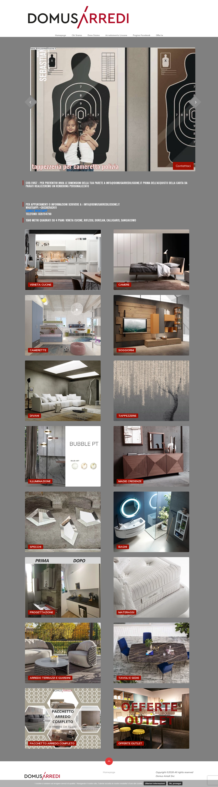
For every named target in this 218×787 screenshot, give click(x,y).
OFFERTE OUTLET (130, 743)
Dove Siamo (94, 35)
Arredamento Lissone (116, 35)
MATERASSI (126, 612)
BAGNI (122, 546)
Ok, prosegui (175, 783)
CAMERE (123, 284)
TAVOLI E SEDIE (128, 678)
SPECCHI (35, 546)
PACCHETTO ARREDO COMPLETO (52, 743)
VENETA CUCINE (40, 284)
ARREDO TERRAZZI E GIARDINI (50, 678)
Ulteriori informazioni (155, 783)
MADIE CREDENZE (130, 481)
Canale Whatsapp (36, 211)
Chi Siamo (77, 35)
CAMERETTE (38, 350)
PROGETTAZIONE (41, 612)
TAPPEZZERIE (127, 415)
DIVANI (34, 415)
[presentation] (195, 102)
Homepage (60, 35)
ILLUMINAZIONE (40, 481)
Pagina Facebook (141, 35)
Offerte (159, 35)
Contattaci (183, 166)
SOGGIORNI (126, 350)
